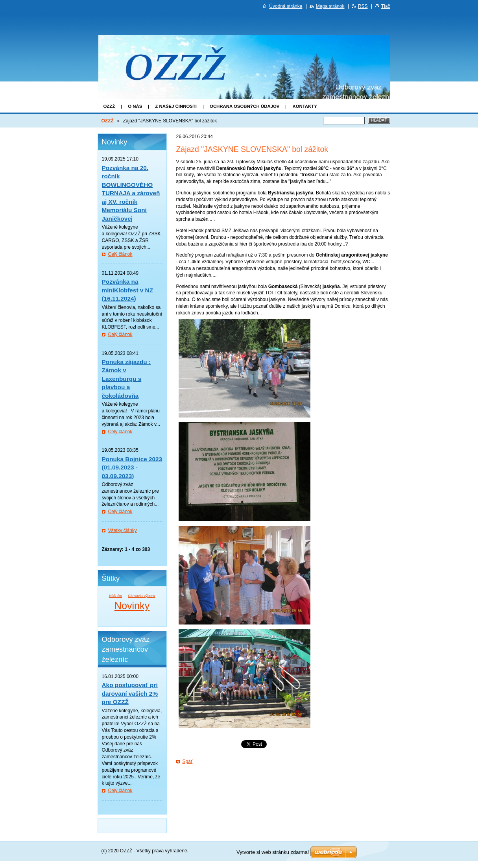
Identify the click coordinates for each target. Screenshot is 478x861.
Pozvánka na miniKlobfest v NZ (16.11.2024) (127, 290)
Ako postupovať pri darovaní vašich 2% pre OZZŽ (130, 693)
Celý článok (120, 254)
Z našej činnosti (176, 106)
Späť (188, 761)
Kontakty (304, 106)
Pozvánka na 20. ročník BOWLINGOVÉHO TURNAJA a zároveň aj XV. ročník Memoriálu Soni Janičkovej (131, 193)
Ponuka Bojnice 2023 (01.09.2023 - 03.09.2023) (132, 467)
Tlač (385, 6)
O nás (135, 106)
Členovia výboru (141, 595)
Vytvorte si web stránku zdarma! (272, 852)
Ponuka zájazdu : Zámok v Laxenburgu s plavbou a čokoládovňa (126, 378)
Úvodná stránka (285, 6)
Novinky (132, 605)
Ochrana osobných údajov (244, 106)
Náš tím (115, 595)
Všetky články (122, 530)
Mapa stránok (330, 6)
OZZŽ (109, 106)
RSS (363, 6)
